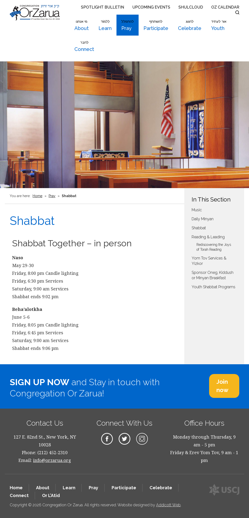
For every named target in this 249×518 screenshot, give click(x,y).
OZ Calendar (225, 7)
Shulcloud (190, 7)
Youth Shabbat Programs (213, 287)
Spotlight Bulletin (102, 7)
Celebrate (189, 25)
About (81, 25)
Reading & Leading (208, 237)
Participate (155, 25)
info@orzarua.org (52, 460)
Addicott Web (168, 505)
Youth (218, 25)
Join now (222, 385)
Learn (105, 25)
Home (37, 196)
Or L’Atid (51, 495)
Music (197, 210)
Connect (84, 46)
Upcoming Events (151, 7)
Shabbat (199, 228)
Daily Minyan (202, 219)
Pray (127, 25)
